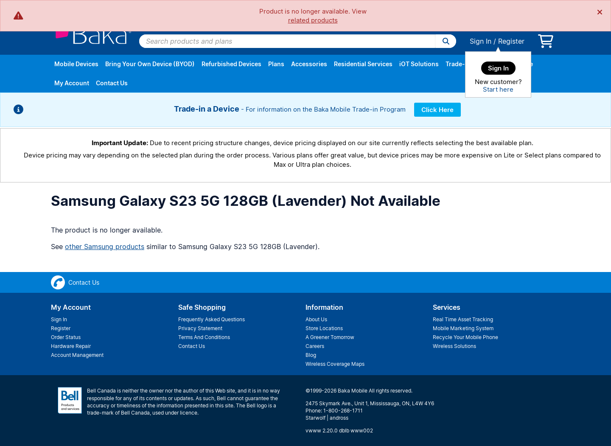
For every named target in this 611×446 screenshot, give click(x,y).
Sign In (480, 41)
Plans (276, 63)
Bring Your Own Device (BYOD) (150, 63)
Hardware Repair (71, 346)
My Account (71, 83)
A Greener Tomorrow (330, 337)
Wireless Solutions (454, 346)
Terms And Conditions (204, 337)
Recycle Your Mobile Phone (465, 337)
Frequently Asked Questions (211, 319)
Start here (498, 89)
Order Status (66, 337)
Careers (315, 346)
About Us (316, 319)
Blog (311, 355)
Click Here (437, 110)
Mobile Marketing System (463, 328)
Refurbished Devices (231, 63)
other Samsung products (104, 246)
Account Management (77, 355)
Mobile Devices (76, 63)
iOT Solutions (419, 63)
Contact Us (112, 83)
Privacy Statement (200, 328)
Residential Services (363, 63)
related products (313, 20)
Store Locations (324, 328)
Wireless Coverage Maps (335, 364)
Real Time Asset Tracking (463, 319)
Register (511, 41)
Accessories (309, 63)
